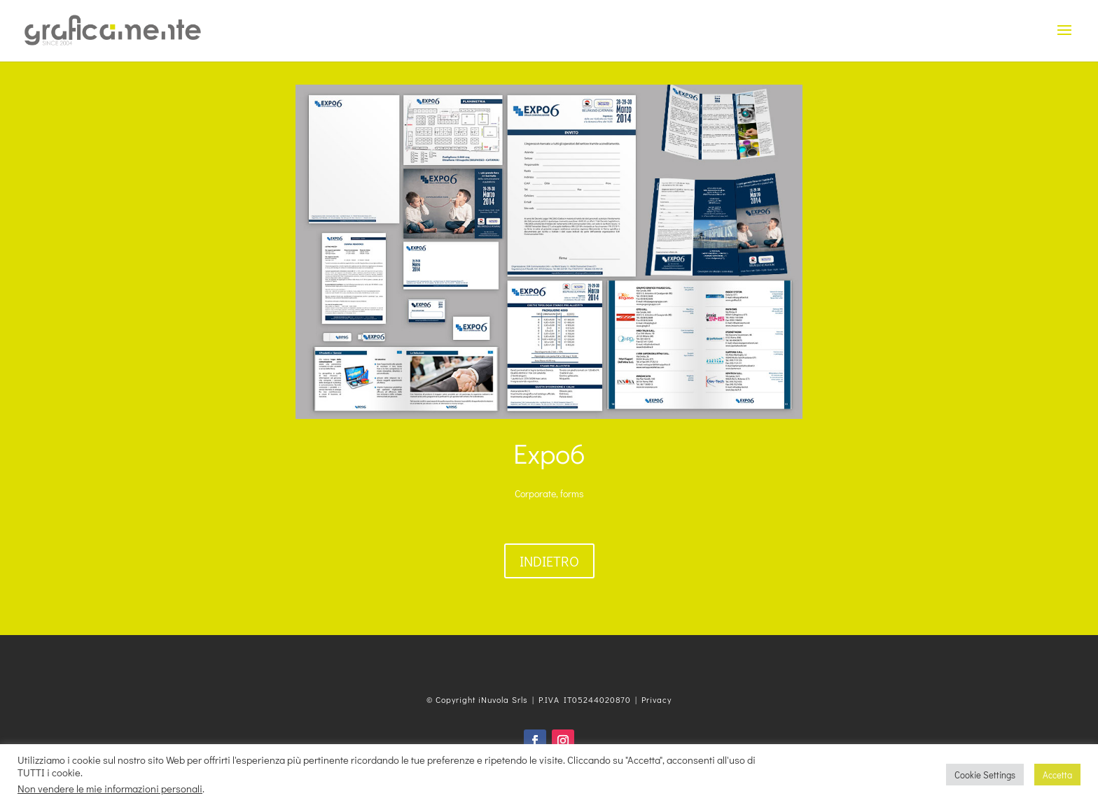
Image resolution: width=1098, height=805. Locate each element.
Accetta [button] (1057, 775)
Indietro (549, 561)
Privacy (656, 699)
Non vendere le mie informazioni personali (110, 788)
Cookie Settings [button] (984, 775)
